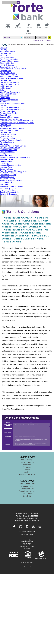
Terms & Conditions (27, 541)
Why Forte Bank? (27, 486)
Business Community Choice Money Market (16, 121)
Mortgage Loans (6, 155)
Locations (29, 26)
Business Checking (7, 111)
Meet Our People (27, 460)
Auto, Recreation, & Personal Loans (13, 171)
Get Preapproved (6, 161)
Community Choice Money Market (13, 69)
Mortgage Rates (6, 167)
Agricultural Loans (7, 142)
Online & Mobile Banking (9, 82)
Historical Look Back (27, 475)
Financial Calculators (27, 491)
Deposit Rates (5, 53)
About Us (28, 31)
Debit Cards (4, 96)
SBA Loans (4, 144)
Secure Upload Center (27, 546)
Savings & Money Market (9, 61)
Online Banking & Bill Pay (9, 84)
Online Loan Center (27, 484)
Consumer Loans (6, 169)
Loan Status (4, 163)
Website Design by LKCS (41, 555)
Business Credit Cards (8, 150)
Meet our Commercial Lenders (11, 186)
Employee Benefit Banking (10, 148)
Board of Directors (27, 462)
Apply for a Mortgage (8, 188)
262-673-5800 (33, 513)
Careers (7, 25)
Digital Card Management (9, 92)
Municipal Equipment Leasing (11, 140)
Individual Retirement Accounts (12, 78)
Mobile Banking (6, 86)
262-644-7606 (32, 518)
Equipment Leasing (7, 138)
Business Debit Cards (8, 113)
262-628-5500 (33, 516)
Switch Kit (27, 496)
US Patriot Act (27, 543)
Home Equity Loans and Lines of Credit (15, 157)
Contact (38, 26)
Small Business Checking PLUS (12, 109)
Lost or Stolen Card (27, 489)
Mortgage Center (6, 159)
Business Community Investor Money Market (17, 123)
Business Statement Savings (11, 119)
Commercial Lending (8, 134)
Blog (47, 25)
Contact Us (27, 467)
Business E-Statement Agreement (8, 432)
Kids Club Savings (7, 65)
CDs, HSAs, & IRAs (7, 73)
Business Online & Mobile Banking (13, 146)
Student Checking (7, 57)
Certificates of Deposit (8, 75)
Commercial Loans (7, 136)
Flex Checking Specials (9, 59)
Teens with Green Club (8, 67)
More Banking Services (9, 100)
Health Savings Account (9, 76)
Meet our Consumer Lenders (11, 173)
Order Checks (27, 494)
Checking (3, 50)
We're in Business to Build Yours (12, 103)
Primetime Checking (7, 51)
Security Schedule (8, 436)
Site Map (27, 548)
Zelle (2, 90)
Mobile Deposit (5, 88)
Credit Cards (5, 98)
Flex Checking (5, 55)
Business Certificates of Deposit (12, 128)
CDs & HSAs (5, 127)
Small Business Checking (9, 107)
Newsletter (27, 472)
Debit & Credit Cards (8, 94)
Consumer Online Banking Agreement (8, 424)
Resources (18, 26)
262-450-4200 (34, 521)
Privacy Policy (27, 540)
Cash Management (7, 152)
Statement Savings (7, 63)
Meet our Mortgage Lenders (10, 165)
